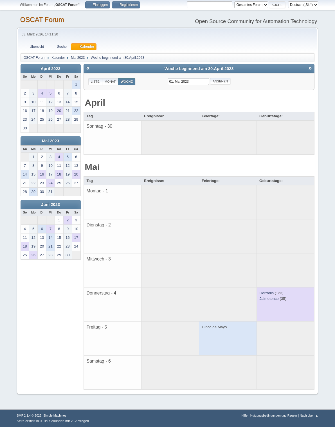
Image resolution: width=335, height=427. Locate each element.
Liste (95, 81)
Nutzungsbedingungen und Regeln (273, 415)
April (95, 103)
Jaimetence (269, 298)
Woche (127, 81)
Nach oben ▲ (309, 415)
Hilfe (244, 415)
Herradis (267, 293)
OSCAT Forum (42, 19)
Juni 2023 (50, 204)
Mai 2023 (50, 141)
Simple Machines (54, 415)
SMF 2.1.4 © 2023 (29, 415)
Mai (92, 167)
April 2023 (50, 68)
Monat (110, 81)
